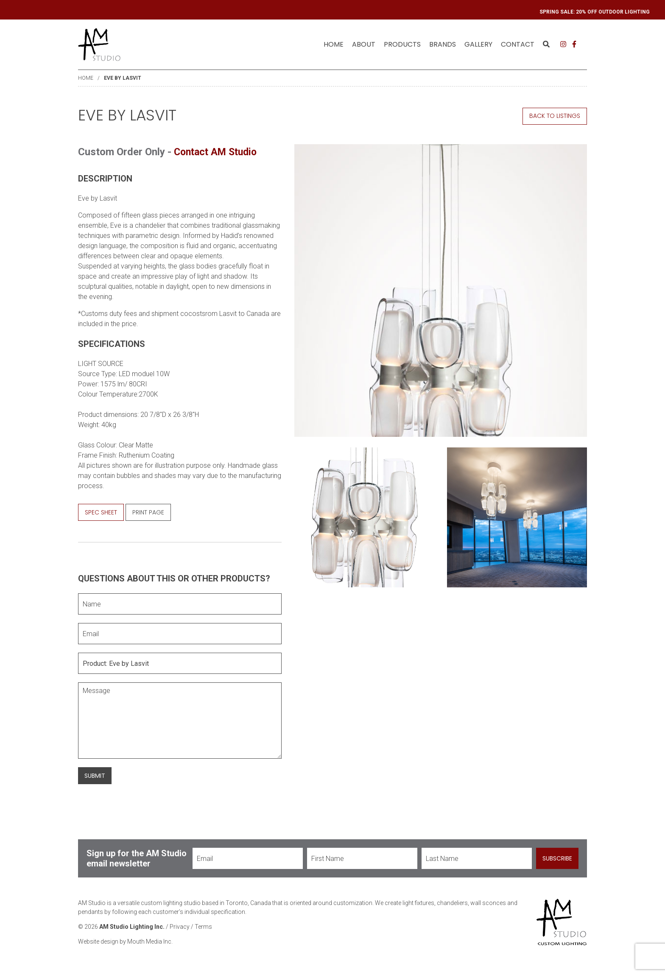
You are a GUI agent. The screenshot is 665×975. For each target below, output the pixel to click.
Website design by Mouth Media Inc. (125, 941)
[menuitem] (334, 44)
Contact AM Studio (218, 152)
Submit (94, 775)
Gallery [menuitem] (478, 44)
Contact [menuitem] (517, 44)
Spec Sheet (101, 512)
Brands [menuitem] (442, 44)
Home (334, 44)
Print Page (148, 512)
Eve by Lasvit (122, 78)
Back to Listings (554, 116)
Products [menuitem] (402, 44)
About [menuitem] (363, 44)
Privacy (180, 926)
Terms (203, 926)
